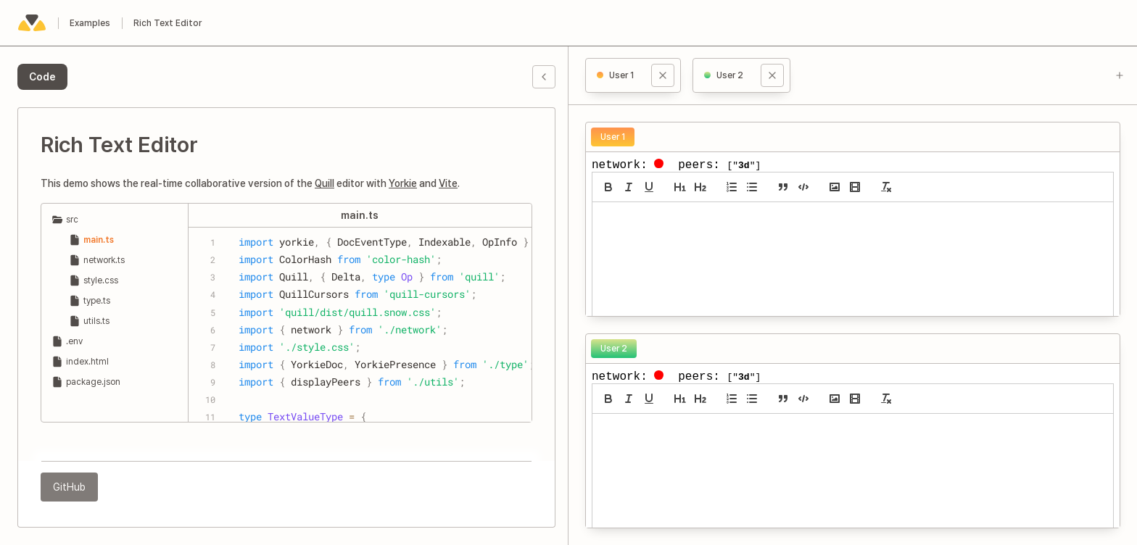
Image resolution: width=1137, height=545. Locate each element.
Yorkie (403, 183)
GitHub (69, 487)
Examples (90, 23)
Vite (448, 183)
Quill (324, 183)
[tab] (42, 77)
